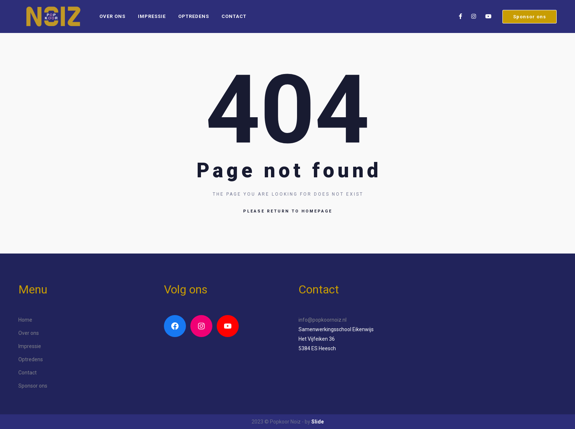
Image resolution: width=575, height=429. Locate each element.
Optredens (193, 16)
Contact (233, 16)
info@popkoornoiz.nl (323, 320)
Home (25, 320)
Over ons (112, 16)
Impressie (152, 16)
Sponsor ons (529, 16)
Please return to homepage (287, 211)
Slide (317, 422)
